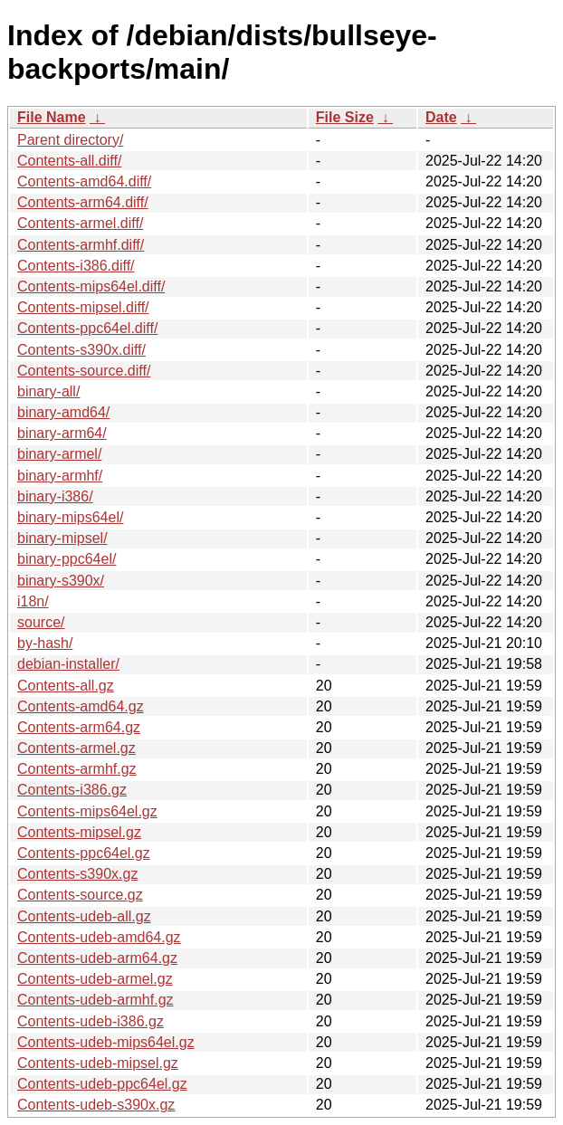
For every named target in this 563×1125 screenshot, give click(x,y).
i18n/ (33, 601)
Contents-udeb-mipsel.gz (97, 1063)
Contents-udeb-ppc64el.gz (102, 1084)
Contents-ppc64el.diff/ (87, 328)
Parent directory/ (70, 140)
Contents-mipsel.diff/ (83, 307)
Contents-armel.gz (76, 748)
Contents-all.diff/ (69, 160)
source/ (40, 622)
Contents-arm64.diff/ (82, 202)
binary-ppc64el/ (66, 559)
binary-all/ (48, 391)
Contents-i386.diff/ (76, 265)
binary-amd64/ (63, 412)
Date (441, 117)
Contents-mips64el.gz (87, 811)
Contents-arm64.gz (78, 727)
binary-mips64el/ (70, 517)
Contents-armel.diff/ (80, 223)
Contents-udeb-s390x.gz (96, 1104)
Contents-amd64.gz (80, 706)
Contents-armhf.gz (77, 769)
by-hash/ (44, 643)
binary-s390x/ (60, 580)
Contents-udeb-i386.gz (90, 1021)
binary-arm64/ (62, 433)
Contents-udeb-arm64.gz (97, 958)
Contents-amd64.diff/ (84, 181)
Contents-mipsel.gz (79, 832)
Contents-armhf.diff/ (80, 245)
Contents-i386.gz (72, 789)
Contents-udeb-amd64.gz (99, 937)
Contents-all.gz (65, 685)
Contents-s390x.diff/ (81, 350)
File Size (345, 117)
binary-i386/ (55, 496)
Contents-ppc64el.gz (83, 853)
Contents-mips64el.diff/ (91, 286)
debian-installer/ (68, 664)
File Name (51, 117)
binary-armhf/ (59, 475)
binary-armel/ (59, 454)
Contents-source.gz (80, 894)
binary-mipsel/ (62, 538)
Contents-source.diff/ (83, 370)
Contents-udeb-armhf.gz (95, 999)
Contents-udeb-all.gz (84, 916)
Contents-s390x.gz (77, 874)
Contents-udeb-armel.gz (95, 979)
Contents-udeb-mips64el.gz (106, 1042)
